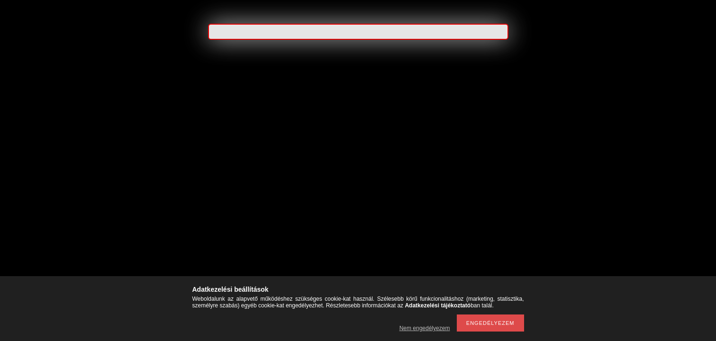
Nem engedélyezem (424, 328)
